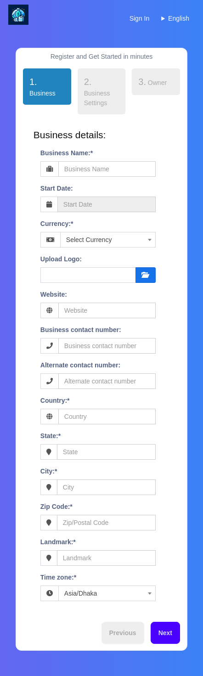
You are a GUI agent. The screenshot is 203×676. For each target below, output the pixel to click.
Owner (152, 82)
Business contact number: (80, 329)
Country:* (55, 400)
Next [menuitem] (165, 633)
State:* (50, 435)
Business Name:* (66, 153)
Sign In (140, 18)
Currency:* (56, 223)
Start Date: (56, 188)
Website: (53, 294)
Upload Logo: (61, 259)
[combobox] (108, 240)
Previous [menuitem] (122, 633)
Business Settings (97, 92)
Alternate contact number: (80, 365)
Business (39, 86)
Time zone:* (58, 577)
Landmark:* (58, 542)
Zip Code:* (56, 506)
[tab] (47, 88)
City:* (48, 471)
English (178, 18)
